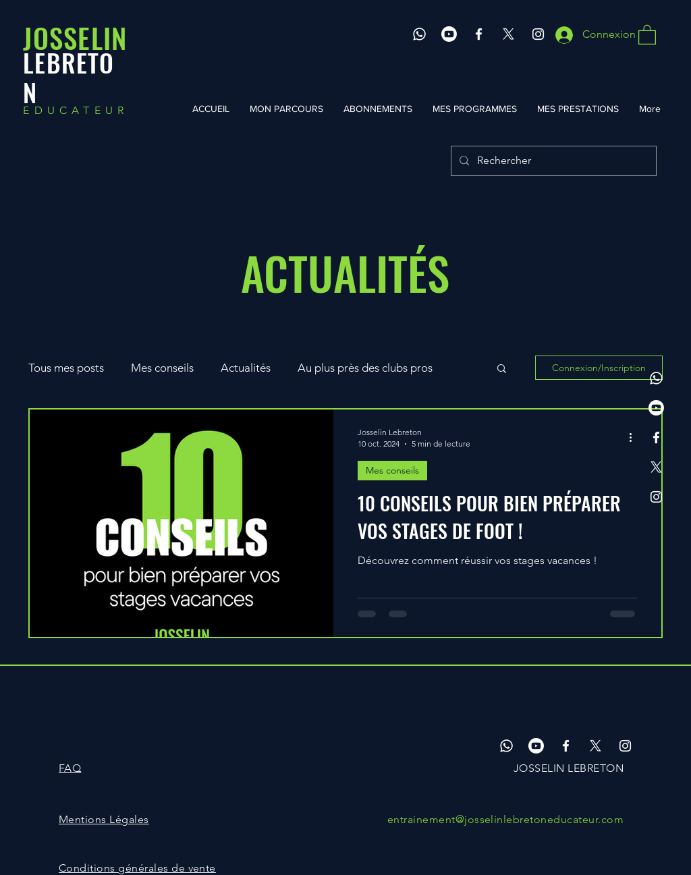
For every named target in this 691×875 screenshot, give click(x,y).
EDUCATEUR (75, 110)
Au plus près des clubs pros (365, 367)
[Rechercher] (552, 160)
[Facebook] (479, 34)
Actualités (246, 367)
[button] (647, 34)
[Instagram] (538, 34)
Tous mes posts (66, 367)
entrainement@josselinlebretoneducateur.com (505, 819)
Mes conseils (162, 367)
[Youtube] (449, 34)
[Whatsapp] (419, 34)
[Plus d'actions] (635, 437)
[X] (508, 34)
